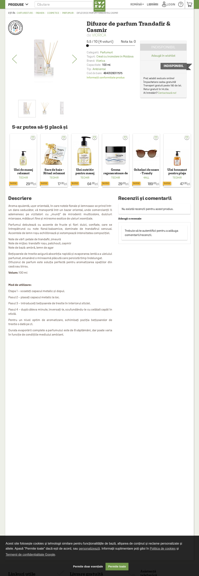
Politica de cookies (163, 548)
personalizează (89, 548)
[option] (44, 59)
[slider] (111, 45)
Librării (166, 4)
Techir (23, 177)
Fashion (40, 13)
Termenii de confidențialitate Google (30, 554)
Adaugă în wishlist (163, 55)
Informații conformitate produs (106, 77)
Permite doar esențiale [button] (88, 566)
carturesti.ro (25, 13)
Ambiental (99, 69)
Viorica (99, 35)
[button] (70, 4)
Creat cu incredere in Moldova (114, 56)
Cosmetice (53, 13)
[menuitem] (151, 4)
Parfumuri (67, 13)
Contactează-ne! (167, 92)
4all (146, 177)
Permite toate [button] (117, 566)
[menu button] (19, 4)
